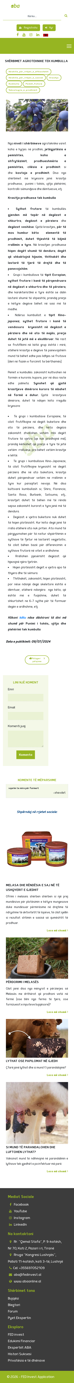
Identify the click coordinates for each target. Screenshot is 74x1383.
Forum (13, 1311)
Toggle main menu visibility (69, 46)
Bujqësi (13, 1298)
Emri (11, 689)
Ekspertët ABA (19, 1347)
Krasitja (54, 77)
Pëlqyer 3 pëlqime (37, 660)
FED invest (16, 1334)
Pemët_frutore (34, 84)
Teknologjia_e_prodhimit (23, 90)
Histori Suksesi (19, 1354)
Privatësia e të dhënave (26, 1360)
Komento (25, 755)
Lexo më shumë (57, 930)
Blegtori (14, 1305)
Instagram (19, 1218)
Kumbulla (14, 84)
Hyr (49, 27)
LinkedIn (17, 1224)
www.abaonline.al (24, 1281)
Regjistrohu (28, 27)
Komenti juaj (16, 726)
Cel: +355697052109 (26, 1268)
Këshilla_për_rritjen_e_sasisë (26, 77)
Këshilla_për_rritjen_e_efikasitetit (29, 71)
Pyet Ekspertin (19, 1318)
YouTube (17, 1211)
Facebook (18, 1204)
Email (11, 707)
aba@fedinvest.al (24, 1274)
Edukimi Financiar (21, 1341)
